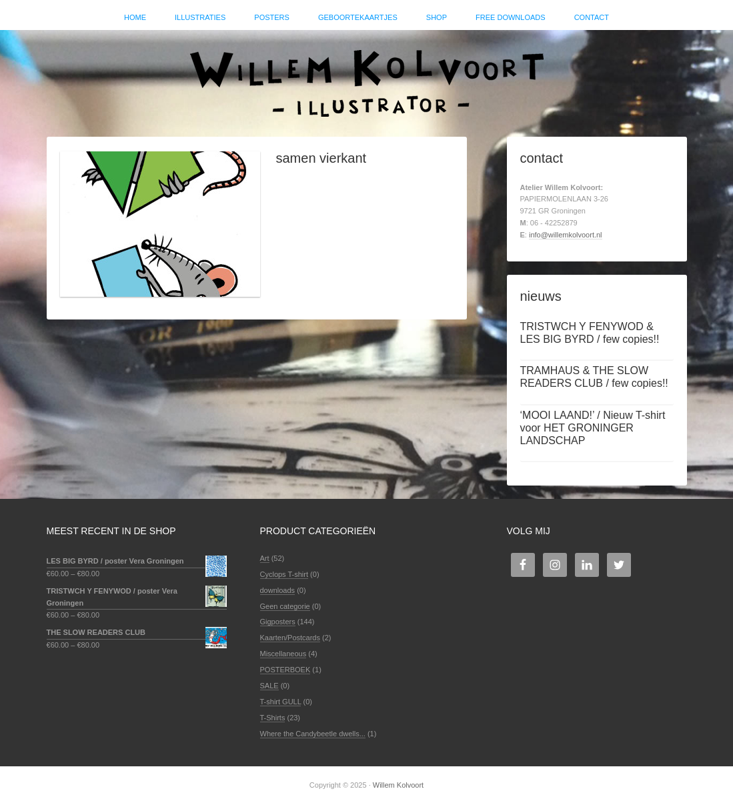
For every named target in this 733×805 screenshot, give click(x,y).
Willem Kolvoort (367, 76)
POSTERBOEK (285, 670)
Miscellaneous (283, 654)
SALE (269, 686)
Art (264, 558)
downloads (277, 590)
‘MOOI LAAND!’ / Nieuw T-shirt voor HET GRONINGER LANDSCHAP (593, 428)
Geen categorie (285, 606)
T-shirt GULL (280, 702)
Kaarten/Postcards (290, 638)
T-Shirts (272, 718)
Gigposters (277, 622)
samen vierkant (321, 158)
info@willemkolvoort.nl (565, 235)
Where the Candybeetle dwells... (312, 734)
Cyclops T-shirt (284, 574)
